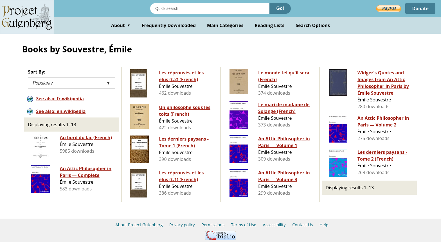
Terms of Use (243, 224)
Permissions (212, 224)
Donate (420, 8)
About (120, 25)
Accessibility (274, 224)
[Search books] (209, 8)
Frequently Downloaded (169, 25)
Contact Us (302, 224)
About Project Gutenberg (139, 224)
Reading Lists (270, 25)
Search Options (313, 25)
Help (324, 224)
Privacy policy (182, 224)
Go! (280, 8)
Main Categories (225, 25)
